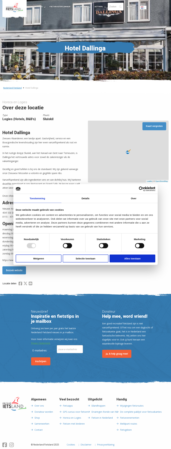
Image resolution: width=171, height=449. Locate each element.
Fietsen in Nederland (102, 417)
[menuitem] (14, 7)
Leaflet (149, 181)
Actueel (99, 7)
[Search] (116, 7)
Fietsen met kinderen (74, 423)
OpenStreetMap (161, 181)
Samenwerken (41, 423)
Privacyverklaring (105, 445)
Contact (38, 429)
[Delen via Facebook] (20, 284)
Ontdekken (82, 7)
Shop (129, 7)
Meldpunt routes (128, 423)
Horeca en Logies (72, 417)
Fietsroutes (36, 7)
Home (14, 7)
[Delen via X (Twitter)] (25, 284)
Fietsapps (68, 405)
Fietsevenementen (129, 417)
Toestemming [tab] (37, 198)
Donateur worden (43, 411)
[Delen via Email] (30, 284)
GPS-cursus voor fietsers (76, 411)
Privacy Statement (40, 343)
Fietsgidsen (126, 429)
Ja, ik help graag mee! (117, 353)
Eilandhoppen (98, 405)
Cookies (71, 445)
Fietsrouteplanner (60, 7)
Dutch (143, 7)
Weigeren (38, 258)
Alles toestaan (132, 258)
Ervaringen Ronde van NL (104, 411)
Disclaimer (86, 445)
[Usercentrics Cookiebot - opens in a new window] (141, 189)
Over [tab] (133, 198)
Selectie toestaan (85, 258)
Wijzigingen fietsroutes (132, 405)
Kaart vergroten (154, 126)
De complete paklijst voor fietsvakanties (141, 411)
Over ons (39, 405)
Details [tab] (85, 198)
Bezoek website (14, 270)
